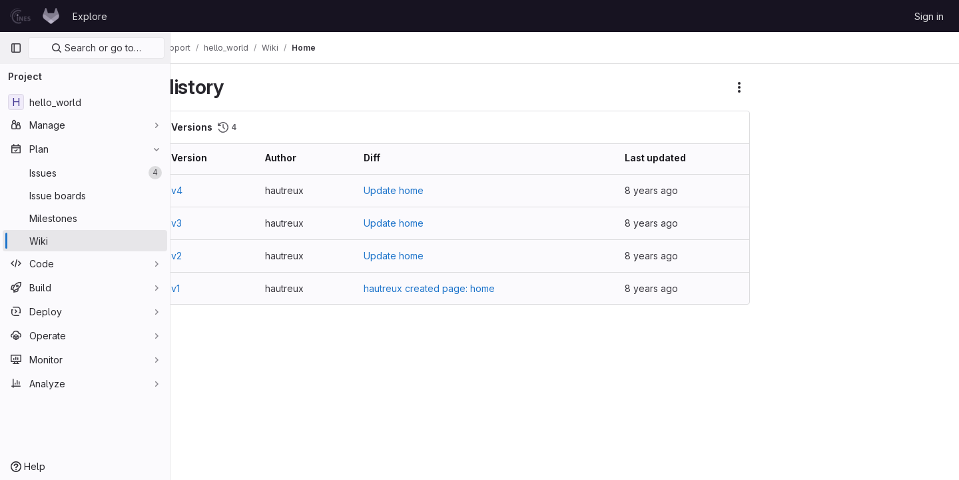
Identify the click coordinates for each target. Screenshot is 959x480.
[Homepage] (34, 16)
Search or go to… (96, 47)
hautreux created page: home (447, 288)
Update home (412, 190)
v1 (202, 288)
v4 (203, 190)
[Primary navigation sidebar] (16, 48)
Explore (90, 16)
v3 (203, 223)
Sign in (929, 16)
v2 (203, 255)
